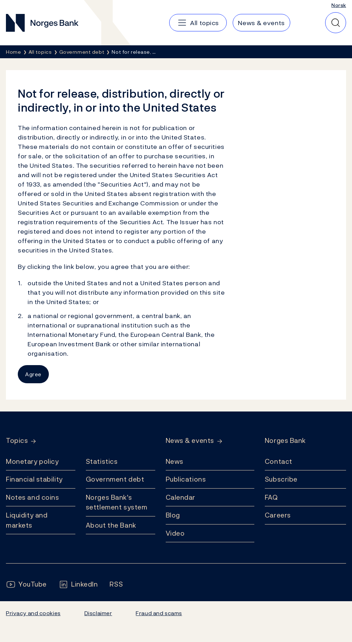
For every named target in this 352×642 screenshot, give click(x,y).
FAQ (271, 497)
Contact (278, 461)
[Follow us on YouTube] (26, 584)
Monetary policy (32, 461)
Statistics (102, 461)
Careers (278, 515)
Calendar (181, 497)
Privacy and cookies (33, 613)
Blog (173, 515)
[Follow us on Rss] (116, 584)
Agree (33, 374)
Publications (186, 479)
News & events (190, 440)
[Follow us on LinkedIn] (78, 584)
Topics (17, 440)
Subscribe (281, 479)
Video (175, 533)
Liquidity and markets (26, 520)
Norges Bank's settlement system (117, 502)
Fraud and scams (159, 613)
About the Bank (111, 525)
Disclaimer (98, 613)
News (175, 461)
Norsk (338, 5)
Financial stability (34, 479)
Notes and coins (32, 497)
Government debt (115, 479)
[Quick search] (335, 22)
